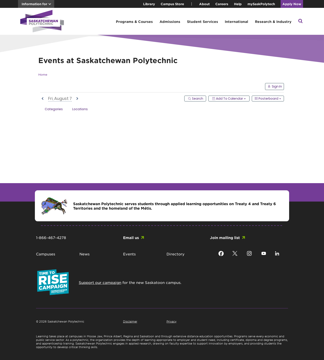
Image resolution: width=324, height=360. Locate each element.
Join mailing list (225, 237)
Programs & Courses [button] (134, 21)
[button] (300, 21)
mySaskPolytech (261, 4)
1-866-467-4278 (51, 237)
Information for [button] (34, 4)
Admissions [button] (170, 21)
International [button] (236, 21)
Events (129, 254)
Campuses (45, 254)
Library (149, 4)
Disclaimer (130, 321)
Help (238, 4)
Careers (221, 4)
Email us (131, 237)
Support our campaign (100, 282)
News (84, 254)
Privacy (171, 321)
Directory (175, 254)
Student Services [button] (202, 21)
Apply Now (291, 4)
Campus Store (172, 4)
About (204, 4)
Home (42, 74)
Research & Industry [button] (273, 21)
